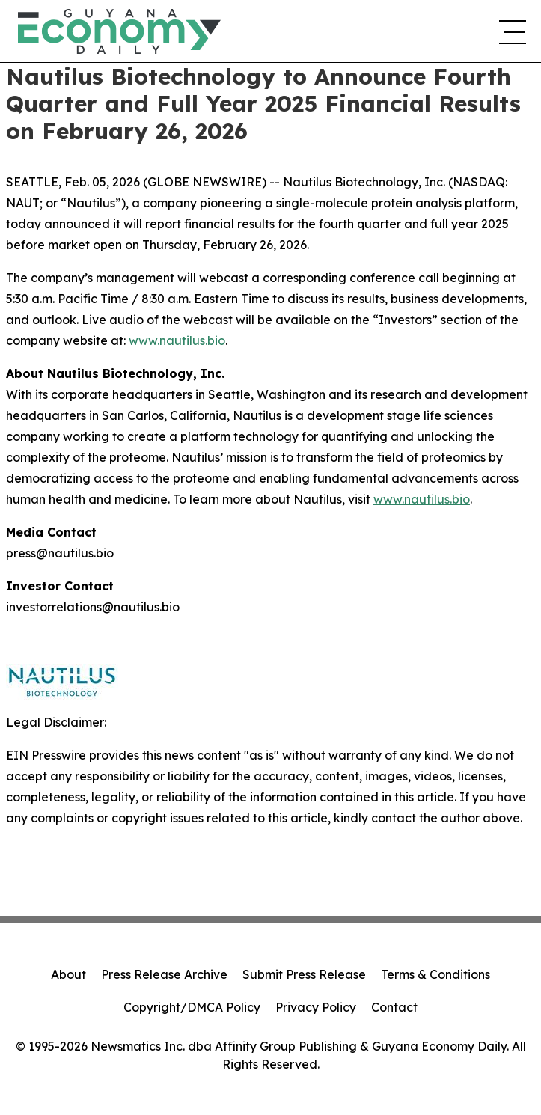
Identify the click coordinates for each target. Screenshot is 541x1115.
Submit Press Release (304, 974)
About (68, 974)
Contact (394, 1007)
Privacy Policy (315, 1007)
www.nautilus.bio (177, 340)
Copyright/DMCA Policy (191, 1007)
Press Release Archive (164, 974)
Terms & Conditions (435, 974)
